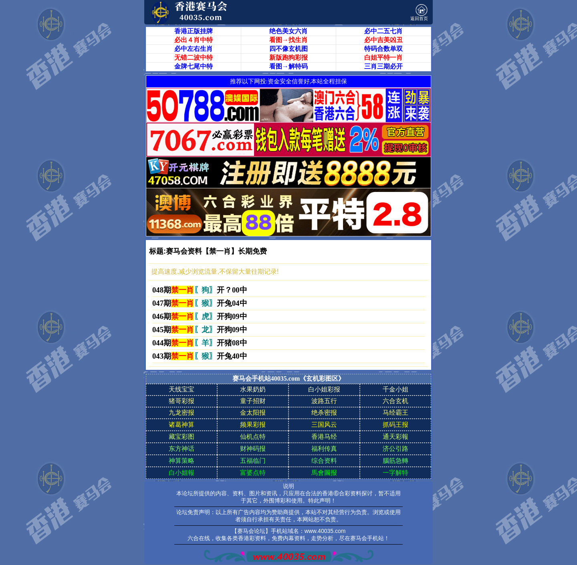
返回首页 (419, 12)
